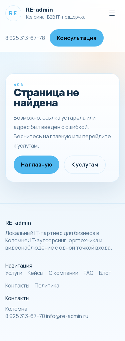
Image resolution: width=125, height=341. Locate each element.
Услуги (13, 273)
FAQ (89, 273)
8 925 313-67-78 (25, 38)
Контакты (17, 285)
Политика (47, 285)
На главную (36, 164)
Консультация (76, 38)
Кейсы (35, 273)
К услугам (84, 164)
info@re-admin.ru (67, 316)
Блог (105, 273)
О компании (63, 273)
